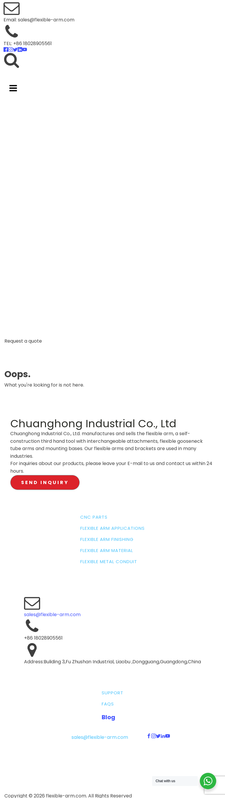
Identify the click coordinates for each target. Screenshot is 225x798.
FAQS (108, 704)
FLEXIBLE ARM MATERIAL (106, 550)
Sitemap (112, 755)
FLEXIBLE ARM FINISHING (107, 539)
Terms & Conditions (122, 760)
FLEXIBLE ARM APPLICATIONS (112, 528)
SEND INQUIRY (45, 482)
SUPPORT (112, 693)
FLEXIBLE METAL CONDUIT (108, 561)
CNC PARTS (94, 517)
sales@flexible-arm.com (52, 614)
